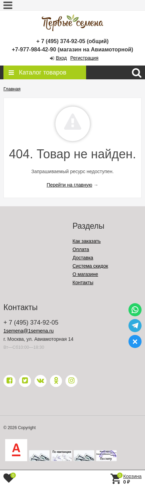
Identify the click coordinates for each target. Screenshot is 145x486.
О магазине (85, 274)
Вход (61, 58)
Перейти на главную (69, 185)
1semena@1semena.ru (28, 331)
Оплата (81, 249)
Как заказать (87, 241)
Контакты (83, 282)
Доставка (83, 257)
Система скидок (90, 266)
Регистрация (84, 58)
